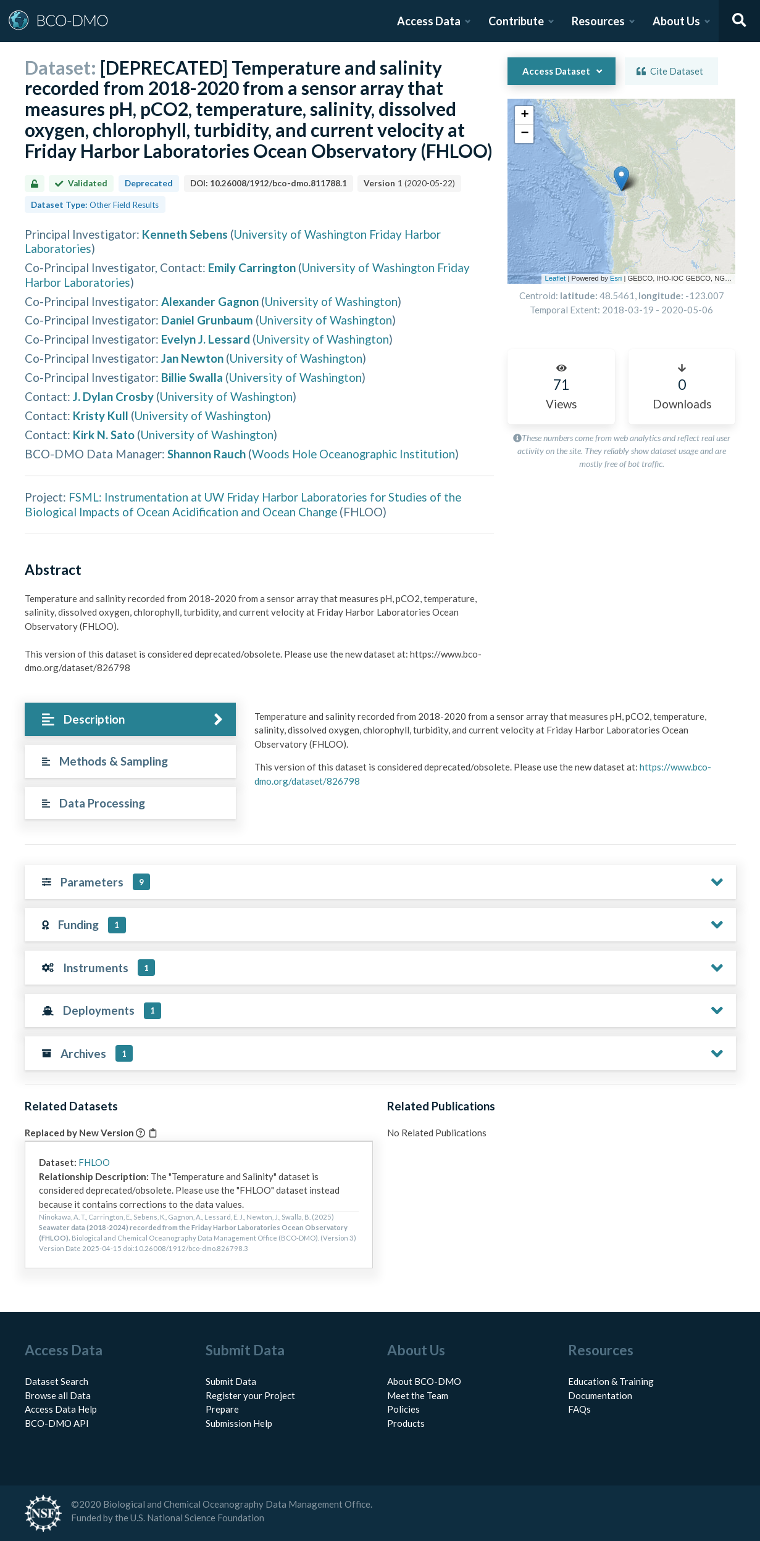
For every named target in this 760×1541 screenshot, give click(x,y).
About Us (676, 21)
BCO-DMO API (57, 1423)
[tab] (130, 720)
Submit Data (231, 1381)
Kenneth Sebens (185, 234)
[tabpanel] (491, 753)
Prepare (222, 1409)
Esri (616, 278)
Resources (598, 21)
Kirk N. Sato (104, 435)
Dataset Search (56, 1381)
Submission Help (239, 1423)
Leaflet (555, 278)
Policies (403, 1409)
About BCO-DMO (424, 1381)
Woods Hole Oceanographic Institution (353, 454)
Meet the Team (417, 1395)
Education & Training (611, 1381)
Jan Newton (192, 358)
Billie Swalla (192, 377)
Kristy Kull (100, 415)
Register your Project (250, 1395)
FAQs (579, 1409)
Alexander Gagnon (210, 301)
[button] (541, 104)
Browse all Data (58, 1395)
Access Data (429, 21)
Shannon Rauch (206, 454)
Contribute (516, 21)
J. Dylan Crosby (113, 396)
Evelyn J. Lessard (205, 339)
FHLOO (94, 1162)
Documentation (600, 1395)
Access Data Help (61, 1409)
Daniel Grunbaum (207, 320)
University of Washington (331, 301)
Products (406, 1423)
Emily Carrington (252, 267)
